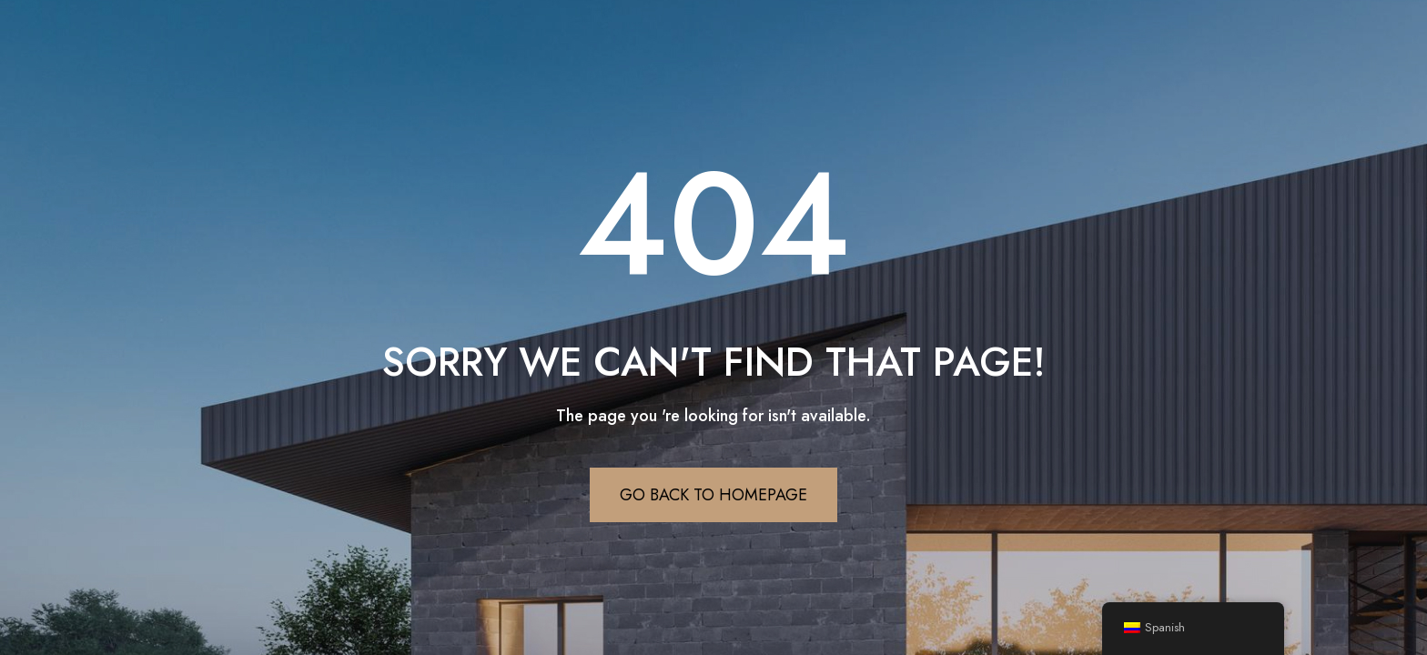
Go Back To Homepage (713, 495)
